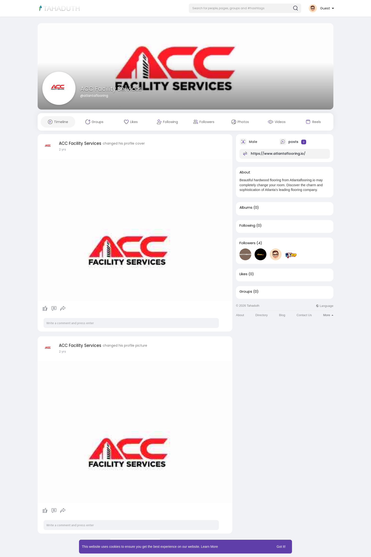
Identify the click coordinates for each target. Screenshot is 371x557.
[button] (245, 8)
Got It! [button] (281, 546)
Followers (247, 243)
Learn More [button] (209, 546)
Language (324, 305)
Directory (261, 315)
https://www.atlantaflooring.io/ (278, 153)
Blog (282, 315)
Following (247, 225)
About (240, 315)
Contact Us (304, 315)
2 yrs (62, 149)
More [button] (328, 315)
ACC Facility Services (111, 89)
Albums (245, 207)
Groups (245, 291)
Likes (243, 274)
